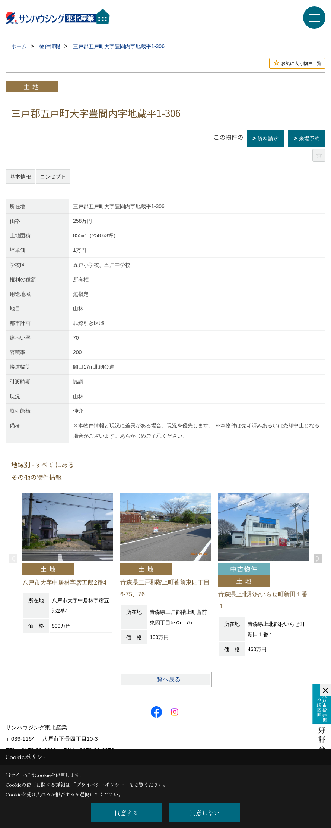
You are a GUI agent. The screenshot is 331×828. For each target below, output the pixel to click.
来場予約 (309, 138)
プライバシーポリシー (100, 784)
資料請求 (268, 138)
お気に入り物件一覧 (301, 63)
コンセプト (53, 176)
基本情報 (20, 176)
